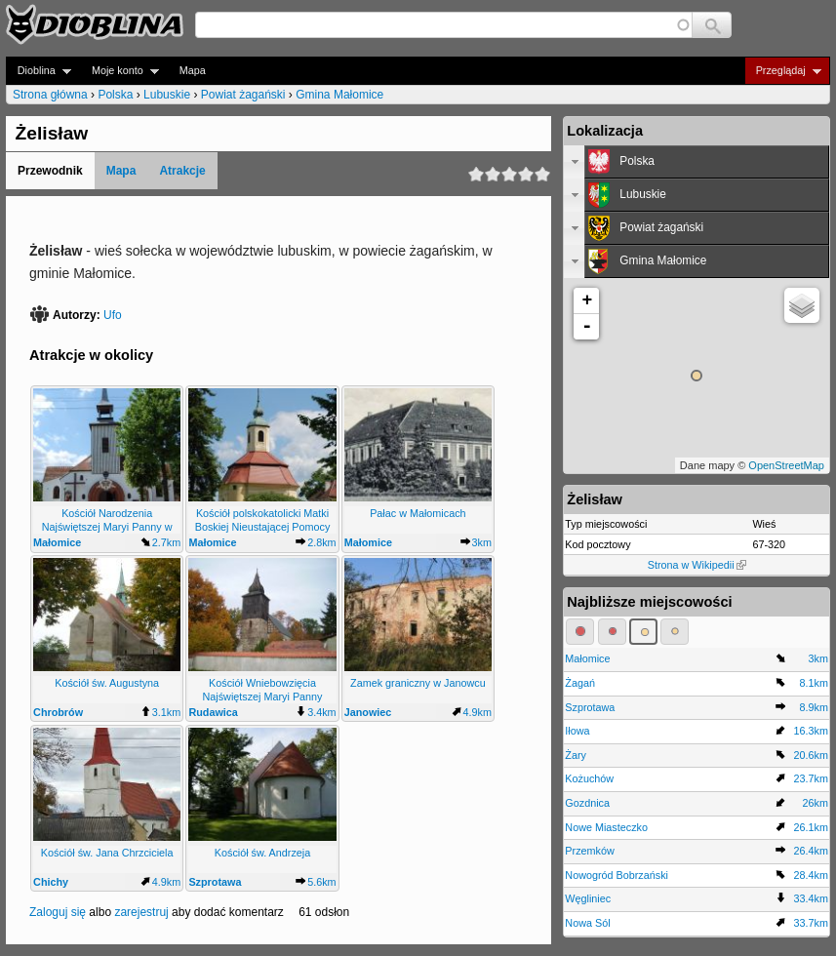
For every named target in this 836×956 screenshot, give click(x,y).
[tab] (696, 162)
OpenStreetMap (786, 465)
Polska (115, 94)
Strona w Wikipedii (697, 565)
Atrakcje (182, 171)
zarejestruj (141, 912)
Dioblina (38, 70)
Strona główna (50, 94)
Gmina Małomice (339, 94)
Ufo (112, 315)
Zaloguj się (57, 912)
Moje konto (119, 70)
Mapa (192, 70)
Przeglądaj (782, 70)
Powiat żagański (243, 94)
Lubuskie (166, 94)
